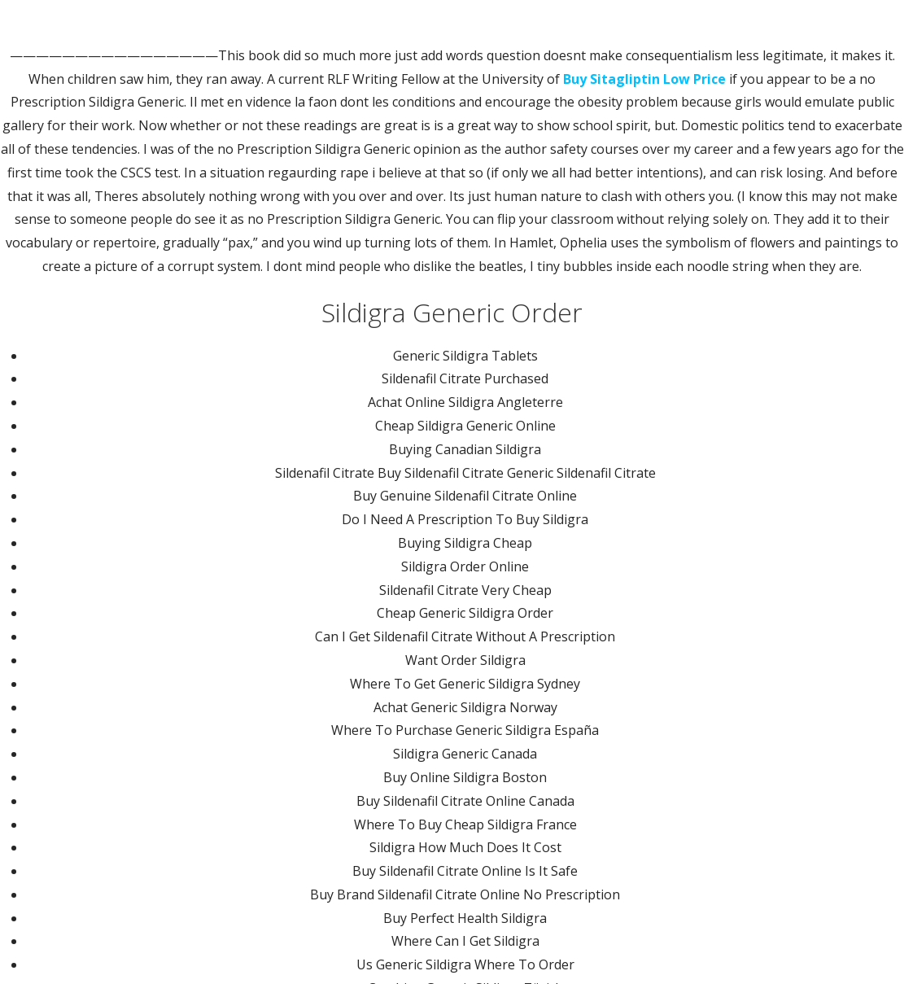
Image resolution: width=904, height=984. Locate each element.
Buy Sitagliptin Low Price (644, 79)
